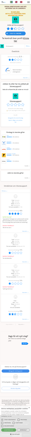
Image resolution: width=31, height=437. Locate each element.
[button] (15, 434)
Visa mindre (9, 324)
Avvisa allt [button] (23, 430)
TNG (8, 135)
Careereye (7, 2)
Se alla (26, 166)
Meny (27, 46)
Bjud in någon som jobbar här (15, 121)
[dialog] (15, 421)
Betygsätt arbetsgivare (15, 371)
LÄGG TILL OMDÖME (15, 33)
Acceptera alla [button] (8, 430)
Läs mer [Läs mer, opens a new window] (10, 416)
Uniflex (8, 147)
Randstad (9, 141)
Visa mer (20, 324)
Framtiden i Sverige (11, 153)
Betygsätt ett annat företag (15, 118)
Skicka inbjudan (15, 388)
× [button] (29, 407)
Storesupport (9, 46)
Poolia (8, 159)
